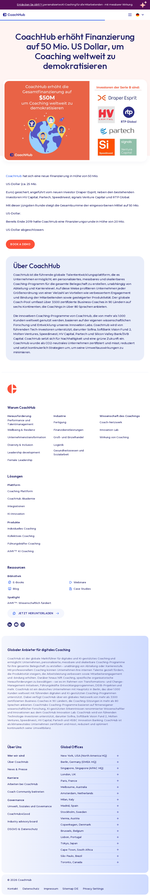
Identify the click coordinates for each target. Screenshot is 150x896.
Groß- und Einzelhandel (69, 437)
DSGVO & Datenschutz (22, 829)
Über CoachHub (17, 761)
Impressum (51, 888)
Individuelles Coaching (21, 528)
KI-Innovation (16, 513)
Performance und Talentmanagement (20, 422)
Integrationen (16, 506)
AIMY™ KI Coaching (20, 551)
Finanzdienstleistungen (68, 429)
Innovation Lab (109, 429)
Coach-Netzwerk (111, 422)
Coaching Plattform (20, 491)
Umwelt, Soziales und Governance (29, 806)
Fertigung (60, 422)
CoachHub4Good (18, 813)
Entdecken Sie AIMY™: (30, 4)
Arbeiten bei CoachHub (22, 784)
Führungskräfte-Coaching (23, 543)
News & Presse (17, 769)
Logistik (59, 444)
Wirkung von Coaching (114, 437)
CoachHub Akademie (21, 498)
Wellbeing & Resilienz (21, 429)
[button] (130, 14)
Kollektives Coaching (20, 535)
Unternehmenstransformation (26, 437)
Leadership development (23, 452)
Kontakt (12, 888)
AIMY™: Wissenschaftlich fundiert (29, 602)
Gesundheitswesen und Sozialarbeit (69, 452)
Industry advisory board (22, 821)
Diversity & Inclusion (20, 444)
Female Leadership (19, 460)
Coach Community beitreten (25, 791)
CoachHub (14, 176)
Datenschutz (30, 888)
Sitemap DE (70, 888)
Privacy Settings (93, 888)
